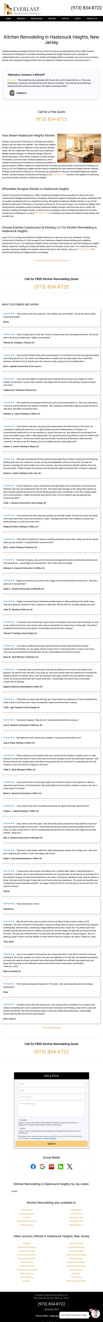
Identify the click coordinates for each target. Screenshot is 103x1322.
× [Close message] (87, 1313)
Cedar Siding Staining (76, 1257)
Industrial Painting (76, 1238)
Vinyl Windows (26, 1268)
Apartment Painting (76, 1253)
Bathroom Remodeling (76, 1246)
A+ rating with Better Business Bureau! (51, 252)
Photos (65, 19)
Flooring (26, 1272)
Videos (78, 19)
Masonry (76, 1265)
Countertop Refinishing (26, 1261)
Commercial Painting (26, 1238)
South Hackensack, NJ (27, 1212)
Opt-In (22, 1120)
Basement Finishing (27, 1250)
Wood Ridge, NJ (76, 1216)
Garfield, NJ (76, 1201)
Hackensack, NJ (27, 1205)
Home (8, 19)
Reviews (52, 19)
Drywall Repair (76, 1261)
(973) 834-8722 (86, 7)
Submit (51, 1135)
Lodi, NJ (26, 1209)
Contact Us (92, 19)
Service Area (37, 19)
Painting (26, 1235)
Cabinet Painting (26, 1257)
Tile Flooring (76, 1268)
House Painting (76, 1235)
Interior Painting (76, 1242)
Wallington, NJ (26, 1216)
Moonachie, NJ (76, 1209)
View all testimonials (51, 1019)
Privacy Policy (37, 1130)
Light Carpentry (27, 1265)
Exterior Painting (26, 1242)
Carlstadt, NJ (27, 1201)
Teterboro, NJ (76, 1212)
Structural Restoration (76, 1272)
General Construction (26, 1246)
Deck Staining (27, 1253)
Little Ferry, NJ (76, 1205)
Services (22, 19)
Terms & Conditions (50, 1130)
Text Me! (23, 1112)
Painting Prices (76, 1250)
